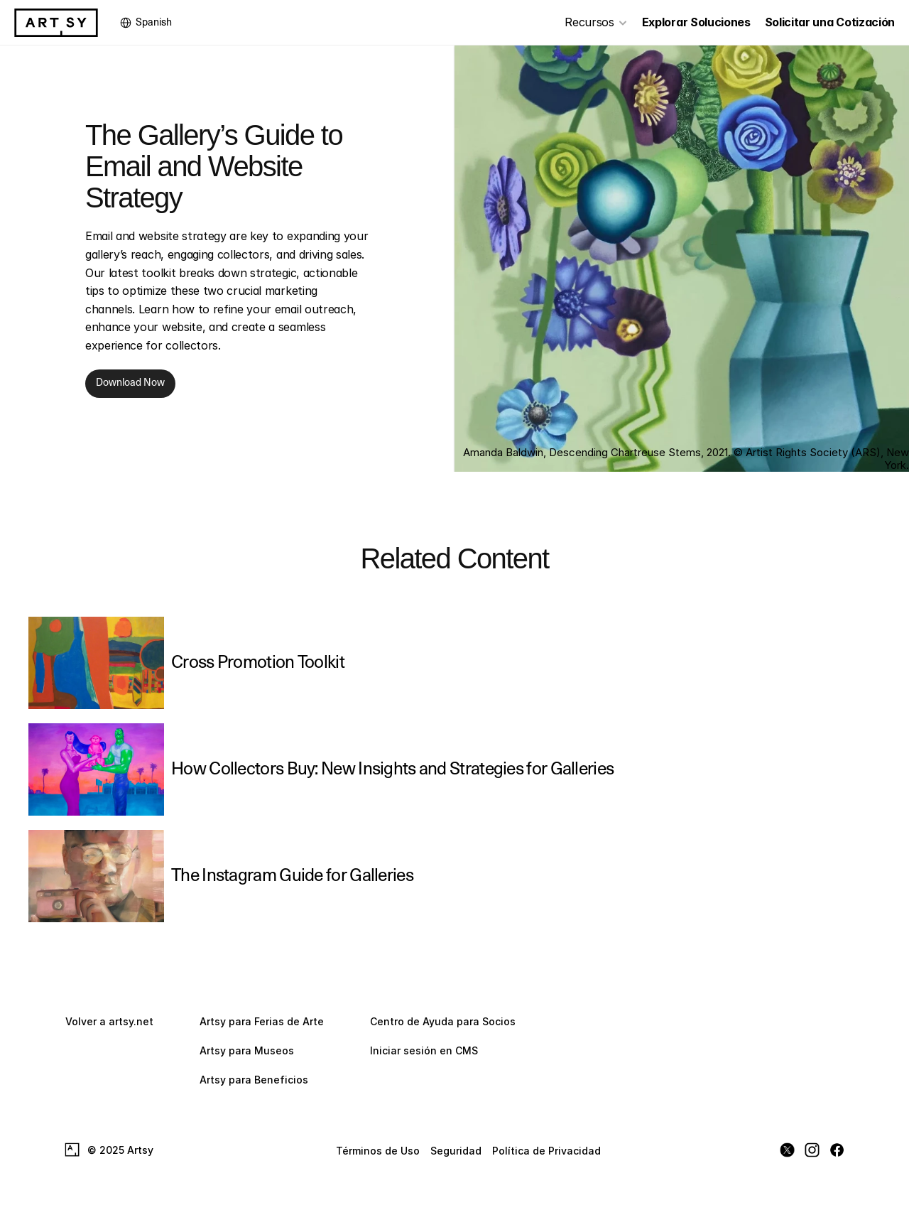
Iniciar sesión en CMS (424, 1050)
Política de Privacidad (546, 1150)
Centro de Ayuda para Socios (443, 1021)
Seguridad (455, 1150)
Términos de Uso (378, 1150)
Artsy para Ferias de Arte (262, 1021)
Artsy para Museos (247, 1050)
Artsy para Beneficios (254, 1080)
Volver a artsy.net (109, 1021)
